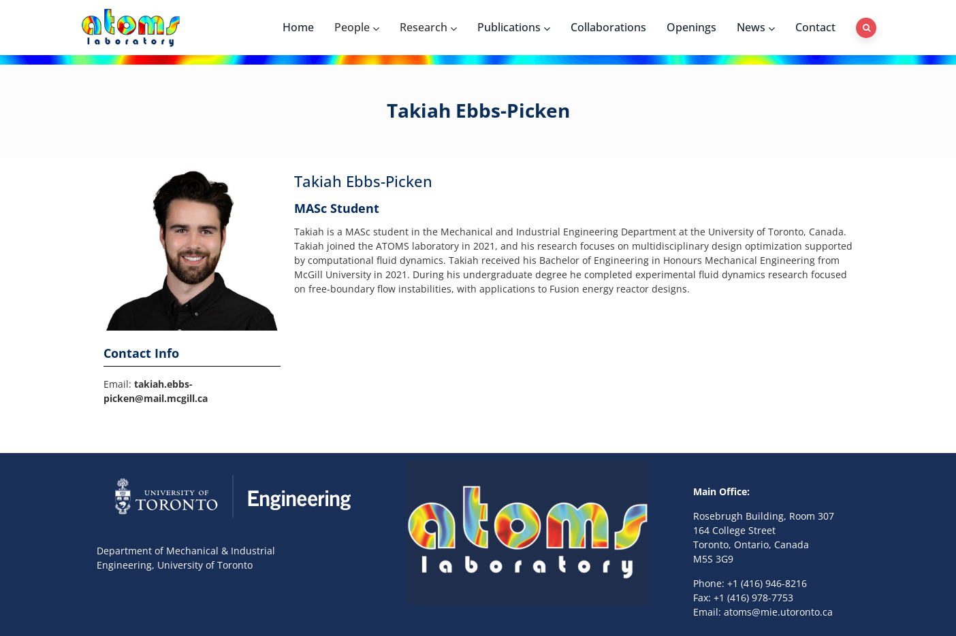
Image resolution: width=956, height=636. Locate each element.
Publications (513, 27)
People (356, 27)
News (756, 27)
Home (298, 27)
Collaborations (608, 27)
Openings (691, 27)
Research (428, 27)
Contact (815, 27)
